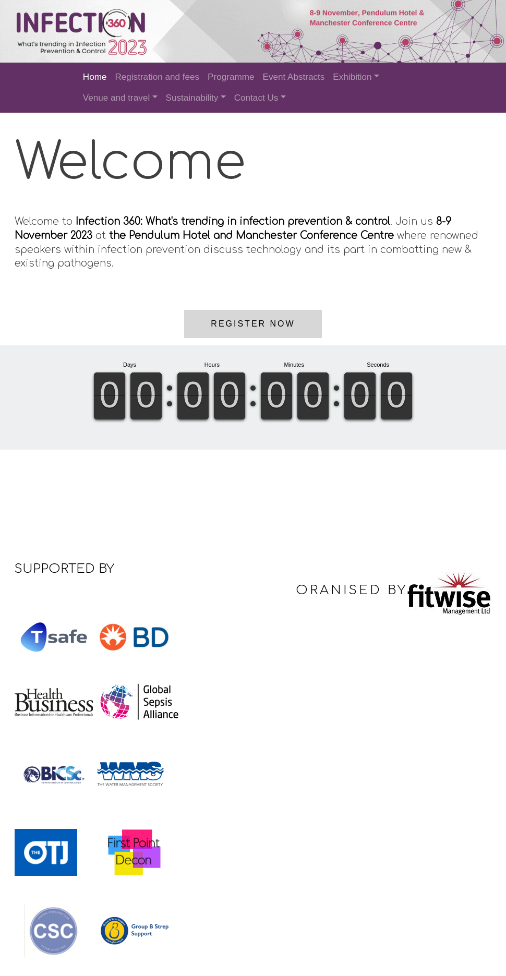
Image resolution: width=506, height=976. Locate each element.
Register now (253, 322)
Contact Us (256, 98)
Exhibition (352, 77)
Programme (231, 77)
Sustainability (192, 98)
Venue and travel (116, 98)
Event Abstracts (293, 77)
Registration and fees (157, 77)
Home (95, 77)
